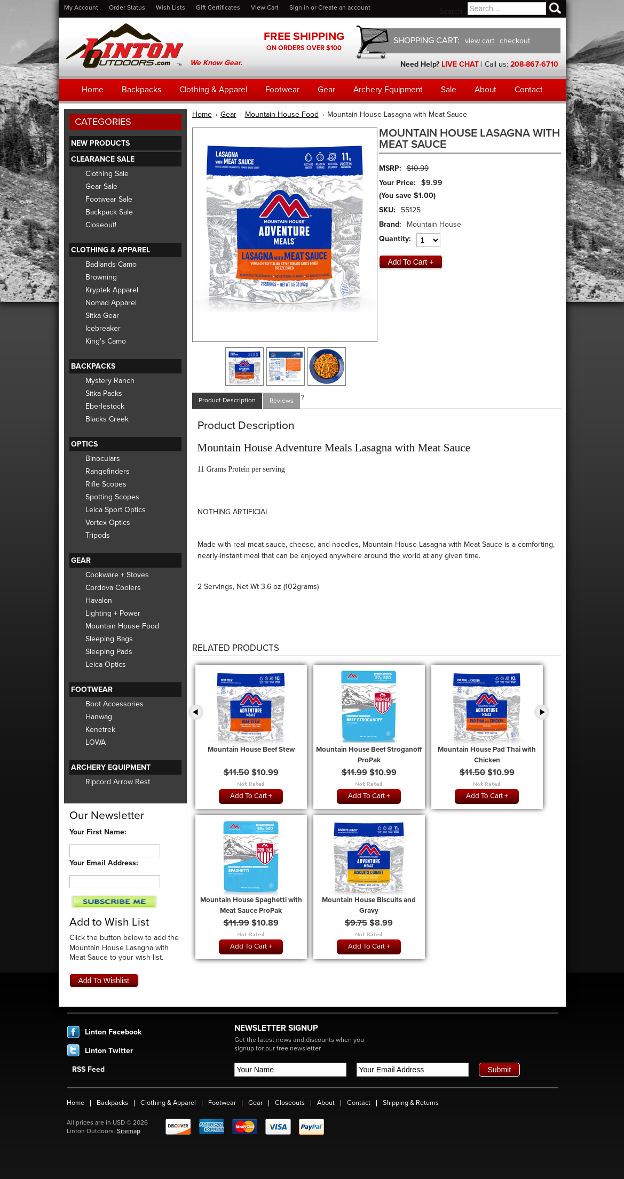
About (326, 1102)
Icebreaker (103, 328)
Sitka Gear (102, 315)
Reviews (282, 400)
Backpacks (93, 366)
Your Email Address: (103, 862)
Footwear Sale (108, 199)
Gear (81, 560)
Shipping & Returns (411, 1102)
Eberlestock (104, 406)
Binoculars (102, 458)
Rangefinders (107, 471)
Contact (358, 1102)
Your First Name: (98, 832)
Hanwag (98, 716)
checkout (515, 40)
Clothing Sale (107, 173)
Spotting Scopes (112, 496)
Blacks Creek (107, 419)
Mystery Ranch (110, 380)
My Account (81, 7)
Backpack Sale (109, 212)
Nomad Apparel (111, 302)
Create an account (344, 7)
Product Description (227, 400)
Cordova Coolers (113, 587)
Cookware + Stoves (117, 574)
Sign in (299, 7)
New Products (100, 143)
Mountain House (434, 224)
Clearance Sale (103, 159)
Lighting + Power (112, 613)
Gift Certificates (218, 7)
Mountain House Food (122, 626)
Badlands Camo (111, 264)
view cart (480, 40)
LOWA (95, 742)
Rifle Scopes (106, 484)
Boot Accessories (114, 703)
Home (202, 114)
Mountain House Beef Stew (251, 749)
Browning (101, 277)
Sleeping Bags (109, 638)
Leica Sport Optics (115, 509)
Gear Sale (101, 186)
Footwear (92, 689)
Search (450, 11)
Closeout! (100, 224)
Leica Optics (105, 664)
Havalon (98, 600)
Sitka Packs (103, 393)
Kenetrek (100, 729)
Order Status (127, 7)
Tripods (97, 535)
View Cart (265, 7)
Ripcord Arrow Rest (117, 781)
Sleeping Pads (108, 651)
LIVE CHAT (460, 64)
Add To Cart (248, 796)
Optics (84, 444)
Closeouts (290, 1102)
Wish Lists (170, 7)
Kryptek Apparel (111, 289)
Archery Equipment (111, 767)
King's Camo (105, 341)
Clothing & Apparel (110, 249)
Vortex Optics (107, 522)
